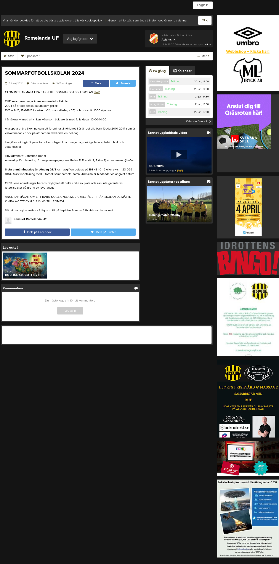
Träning (176, 81)
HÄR (97, 92)
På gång (157, 71)
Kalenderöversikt (198, 121)
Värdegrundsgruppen (108, 56)
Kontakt (78, 56)
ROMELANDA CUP (145, 56)
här (105, 21)
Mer (203, 56)
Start (9, 56)
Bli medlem (55, 56)
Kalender (182, 71)
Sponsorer (30, 56)
